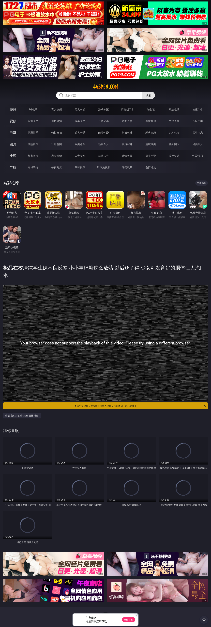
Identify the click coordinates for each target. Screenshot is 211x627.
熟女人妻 (127, 121)
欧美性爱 (103, 132)
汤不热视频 (103, 167)
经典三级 (150, 132)
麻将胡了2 (127, 109)
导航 (13, 167)
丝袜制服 (150, 121)
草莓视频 (80, 167)
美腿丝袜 (127, 144)
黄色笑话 (174, 156)
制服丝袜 (127, 132)
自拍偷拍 (56, 121)
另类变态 (197, 132)
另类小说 (150, 156)
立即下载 (128, 619)
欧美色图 (80, 144)
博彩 (13, 109)
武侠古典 (103, 156)
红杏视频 (127, 167)
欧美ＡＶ (80, 121)
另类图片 (197, 144)
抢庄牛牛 (197, 109)
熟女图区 (174, 144)
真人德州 (56, 109)
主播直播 (174, 121)
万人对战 (80, 109)
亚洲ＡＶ (33, 121)
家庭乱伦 (56, 156)
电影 (13, 132)
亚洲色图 (56, 144)
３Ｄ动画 (103, 121)
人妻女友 (80, 156)
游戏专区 (103, 109)
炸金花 (151, 109)
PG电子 (33, 109)
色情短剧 (150, 167)
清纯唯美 (150, 144)
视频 (13, 121)
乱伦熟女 (174, 132)
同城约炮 (33, 167)
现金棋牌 (174, 109)
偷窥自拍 (33, 144)
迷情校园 (127, 156)
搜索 (148, 95)
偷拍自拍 (56, 132)
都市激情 (33, 156)
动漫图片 (103, 144)
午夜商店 (56, 167)
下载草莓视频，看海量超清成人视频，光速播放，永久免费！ (140, 406)
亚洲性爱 (33, 132)
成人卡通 (80, 132)
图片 (13, 144)
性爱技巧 (197, 156)
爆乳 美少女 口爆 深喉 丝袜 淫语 (21, 415)
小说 (13, 155)
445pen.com (105, 87)
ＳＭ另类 (197, 121)
